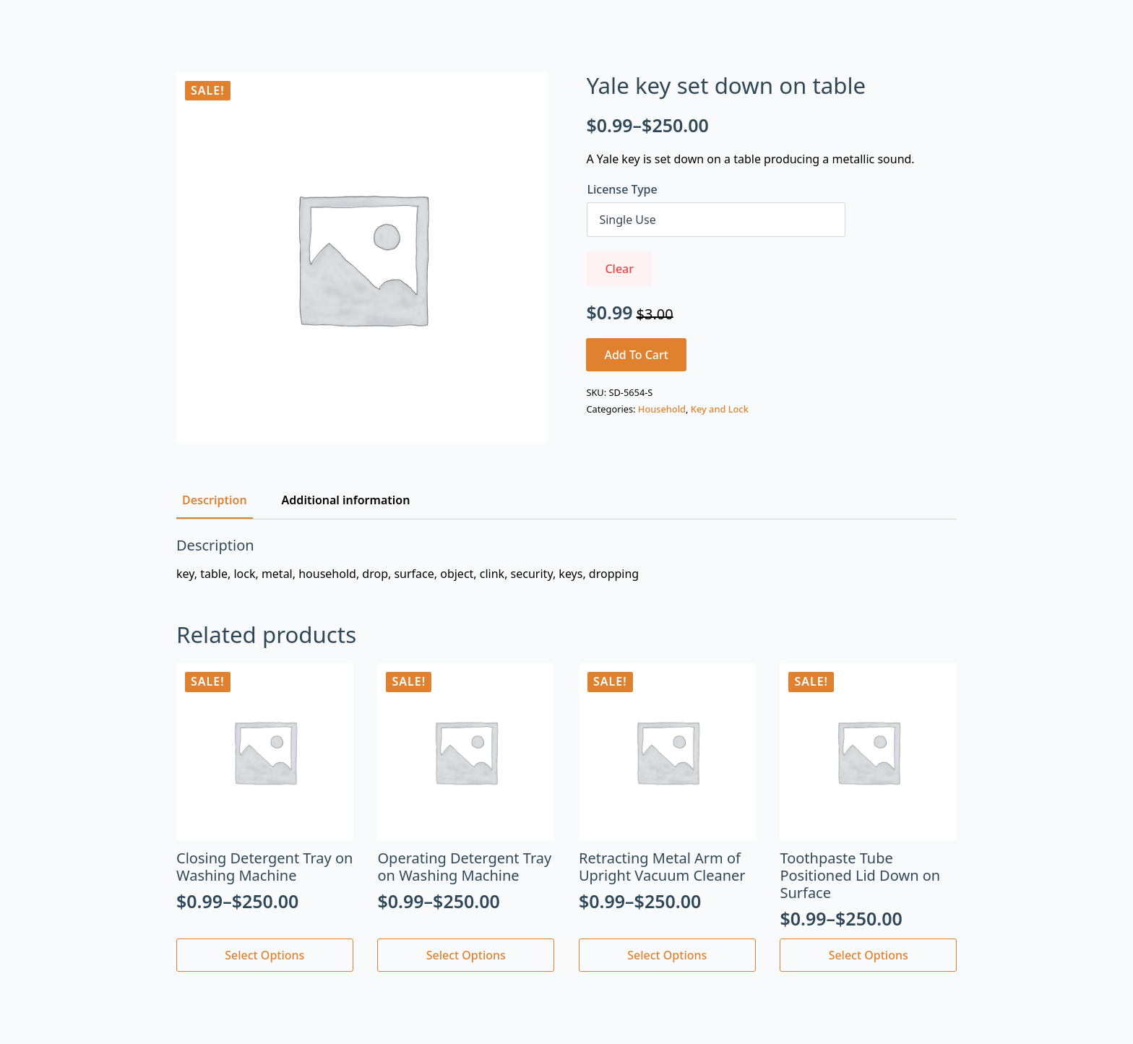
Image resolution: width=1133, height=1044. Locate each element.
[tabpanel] (566, 559)
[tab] (214, 500)
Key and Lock (720, 408)
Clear (619, 269)
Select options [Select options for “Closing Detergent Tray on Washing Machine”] (264, 955)
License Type (622, 189)
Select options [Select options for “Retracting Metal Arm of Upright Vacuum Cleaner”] (667, 955)
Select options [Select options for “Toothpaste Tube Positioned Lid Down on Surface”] (868, 955)
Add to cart (636, 355)
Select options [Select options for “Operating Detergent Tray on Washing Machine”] (466, 955)
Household (662, 408)
